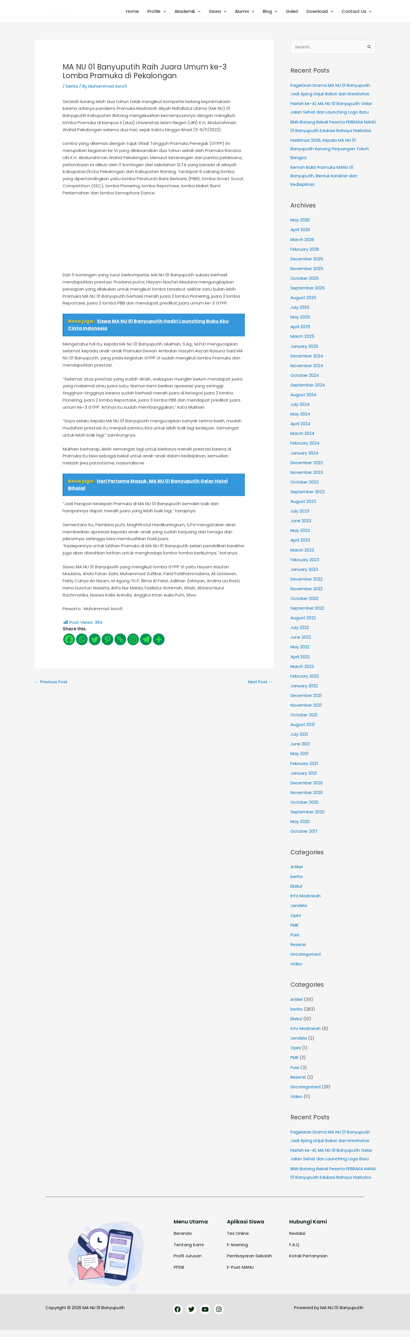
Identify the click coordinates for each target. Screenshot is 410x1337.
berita (72, 86)
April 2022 (300, 660)
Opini (295, 916)
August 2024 (303, 400)
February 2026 (304, 256)
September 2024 (308, 391)
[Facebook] (69, 639)
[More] (159, 639)
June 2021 (300, 746)
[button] (163, 11)
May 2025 (300, 323)
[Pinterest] (107, 639)
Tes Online (238, 1240)
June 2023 (300, 525)
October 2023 (304, 487)
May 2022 (299, 650)
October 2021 (304, 717)
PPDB (179, 1274)
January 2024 (304, 458)
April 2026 (300, 237)
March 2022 (302, 669)
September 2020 (308, 813)
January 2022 (304, 689)
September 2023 (308, 496)
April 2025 (300, 333)
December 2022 (306, 583)
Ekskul (296, 887)
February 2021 (304, 765)
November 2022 (306, 592)
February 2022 (304, 679)
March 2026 (302, 247)
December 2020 (307, 784)
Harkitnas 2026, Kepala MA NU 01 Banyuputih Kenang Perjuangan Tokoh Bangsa (330, 156)
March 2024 (302, 439)
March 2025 (302, 343)
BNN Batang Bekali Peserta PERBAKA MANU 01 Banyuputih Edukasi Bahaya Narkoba (328, 130)
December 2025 (307, 266)
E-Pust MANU (240, 1274)
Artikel (296, 868)
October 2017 (304, 833)
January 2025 (304, 352)
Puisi (295, 935)
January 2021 (303, 775)
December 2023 (307, 468)
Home (132, 11)
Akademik (187, 11)
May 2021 (299, 756)
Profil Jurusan (188, 1263)
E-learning (237, 1251)
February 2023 (304, 564)
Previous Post (52, 682)
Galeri (292, 11)
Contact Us (357, 11)
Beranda (183, 1240)
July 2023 (299, 516)
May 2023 (300, 535)
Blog (270, 11)
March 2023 (302, 554)
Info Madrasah (305, 897)
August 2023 (303, 506)
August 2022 (303, 621)
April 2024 (300, 429)
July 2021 (299, 737)
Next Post (260, 682)
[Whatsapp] (82, 639)
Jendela (299, 907)
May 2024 (300, 420)
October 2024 (304, 381)
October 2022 (304, 602)
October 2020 (304, 804)
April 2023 (300, 545)
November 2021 (306, 708)
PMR (294, 926)
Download (320, 11)
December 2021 (306, 698)
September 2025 (308, 295)
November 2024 (307, 372)
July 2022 (299, 631)
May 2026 (300, 228)
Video (296, 964)
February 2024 (305, 448)
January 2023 (304, 573)
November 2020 (306, 794)
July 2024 (299, 410)
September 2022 (307, 612)
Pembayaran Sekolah (249, 1263)
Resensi (298, 945)
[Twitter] (95, 639)
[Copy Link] (120, 639)
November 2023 (306, 477)
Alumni (244, 11)
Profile (156, 11)
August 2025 (303, 304)
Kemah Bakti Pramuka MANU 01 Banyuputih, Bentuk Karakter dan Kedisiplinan (324, 183)
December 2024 (307, 362)
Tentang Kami (189, 1251)
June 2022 (300, 640)
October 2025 (304, 285)
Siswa (217, 11)
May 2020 (300, 823)
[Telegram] (146, 639)
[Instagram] (133, 639)
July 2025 (299, 314)
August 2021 (302, 727)
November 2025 (307, 276)
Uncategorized (306, 954)
